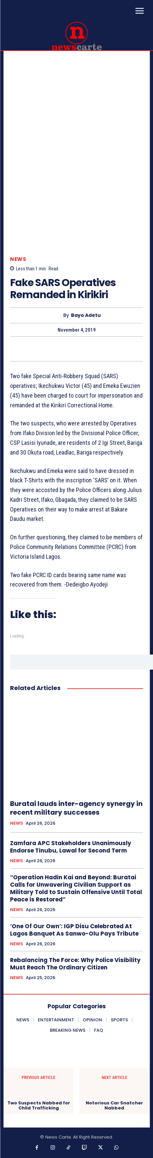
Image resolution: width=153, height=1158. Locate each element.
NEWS (18, 259)
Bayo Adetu (86, 315)
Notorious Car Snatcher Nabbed (114, 1105)
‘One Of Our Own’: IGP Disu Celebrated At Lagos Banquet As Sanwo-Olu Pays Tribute (74, 930)
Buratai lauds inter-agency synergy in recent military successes (76, 808)
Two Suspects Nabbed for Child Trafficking (38, 1105)
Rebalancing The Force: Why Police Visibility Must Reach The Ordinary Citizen (75, 963)
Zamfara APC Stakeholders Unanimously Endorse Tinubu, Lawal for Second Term (70, 847)
